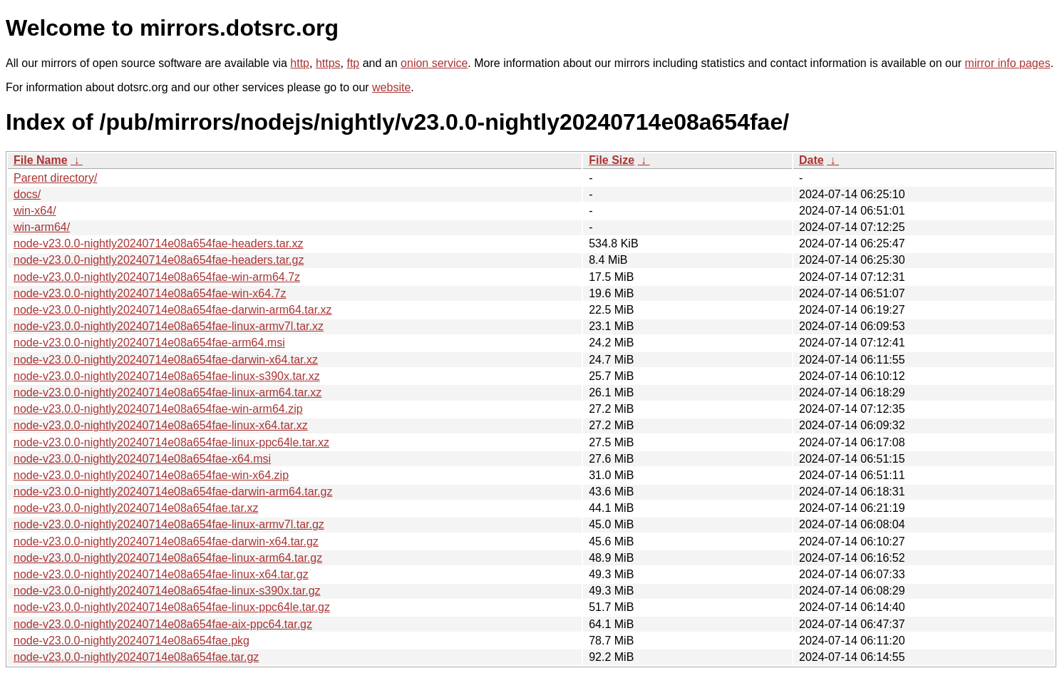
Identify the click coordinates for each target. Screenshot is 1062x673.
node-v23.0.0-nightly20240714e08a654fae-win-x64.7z (150, 293)
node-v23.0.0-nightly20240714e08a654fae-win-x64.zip (151, 475)
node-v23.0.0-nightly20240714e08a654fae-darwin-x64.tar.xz (166, 360)
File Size (611, 160)
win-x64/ (35, 211)
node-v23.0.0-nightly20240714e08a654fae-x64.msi (142, 459)
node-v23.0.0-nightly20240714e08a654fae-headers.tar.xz (159, 243)
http (299, 63)
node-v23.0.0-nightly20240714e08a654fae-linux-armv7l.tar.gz (169, 524)
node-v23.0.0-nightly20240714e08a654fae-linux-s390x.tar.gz (167, 591)
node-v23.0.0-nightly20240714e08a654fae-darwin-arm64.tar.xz (173, 310)
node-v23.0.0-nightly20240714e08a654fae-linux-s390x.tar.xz (167, 376)
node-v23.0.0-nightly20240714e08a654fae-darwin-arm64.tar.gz (173, 492)
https (328, 63)
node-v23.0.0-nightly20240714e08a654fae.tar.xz (136, 508)
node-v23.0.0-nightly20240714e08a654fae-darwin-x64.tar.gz (166, 541)
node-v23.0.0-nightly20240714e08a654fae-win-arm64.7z (157, 277)
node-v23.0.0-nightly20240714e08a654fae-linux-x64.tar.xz (161, 425)
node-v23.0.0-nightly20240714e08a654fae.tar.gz (136, 657)
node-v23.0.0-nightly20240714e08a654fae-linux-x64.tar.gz (161, 574)
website (391, 87)
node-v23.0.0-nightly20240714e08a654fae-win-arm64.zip (158, 409)
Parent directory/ (55, 178)
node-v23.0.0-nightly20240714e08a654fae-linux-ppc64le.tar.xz (171, 442)
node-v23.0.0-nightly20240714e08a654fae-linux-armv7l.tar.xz (169, 326)
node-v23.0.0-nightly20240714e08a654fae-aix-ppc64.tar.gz (163, 624)
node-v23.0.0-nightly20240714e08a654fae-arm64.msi (149, 342)
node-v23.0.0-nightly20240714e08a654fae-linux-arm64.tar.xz (167, 392)
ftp (352, 63)
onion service (434, 63)
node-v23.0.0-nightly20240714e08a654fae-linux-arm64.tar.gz (168, 558)
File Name (41, 160)
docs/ (27, 194)
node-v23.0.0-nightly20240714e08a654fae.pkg (131, 641)
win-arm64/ (42, 227)
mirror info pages (1008, 63)
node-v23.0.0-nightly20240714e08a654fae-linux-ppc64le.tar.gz (172, 607)
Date (811, 160)
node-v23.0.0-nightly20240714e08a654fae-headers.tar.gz (159, 260)
